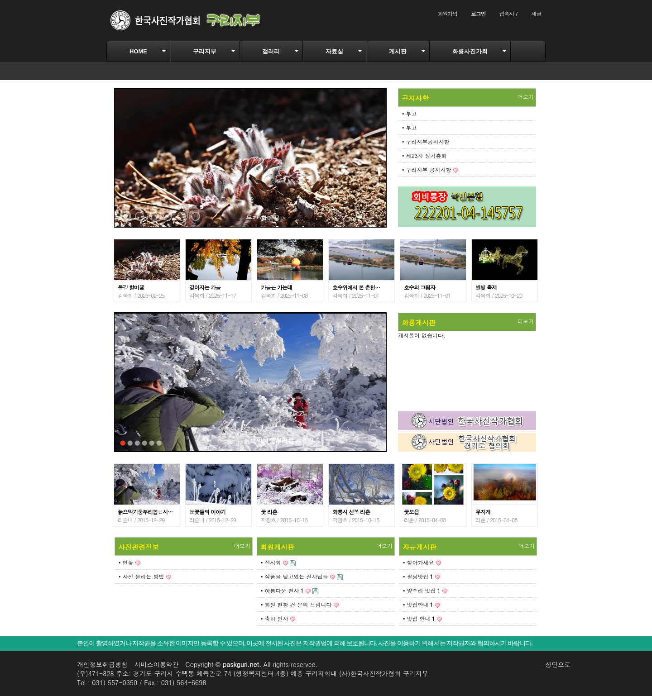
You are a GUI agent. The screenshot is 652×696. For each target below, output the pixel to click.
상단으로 (557, 664)
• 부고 (409, 113)
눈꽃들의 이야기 (207, 511)
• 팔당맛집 (418, 576)
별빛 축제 (486, 287)
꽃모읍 (411, 511)
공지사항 (415, 98)
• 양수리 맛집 (422, 590)
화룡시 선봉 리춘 (351, 511)
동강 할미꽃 (263, 218)
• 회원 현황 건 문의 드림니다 (296, 604)
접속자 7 (508, 13)
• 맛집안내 (418, 604)
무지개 (482, 511)
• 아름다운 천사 (282, 590)
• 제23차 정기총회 (424, 155)
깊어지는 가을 (205, 287)
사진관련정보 (138, 547)
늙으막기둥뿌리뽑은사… (145, 511)
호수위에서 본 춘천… (356, 287)
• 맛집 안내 (419, 618)
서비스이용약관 (156, 664)
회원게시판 (277, 547)
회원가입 (447, 13)
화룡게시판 (419, 322)
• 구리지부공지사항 (426, 141)
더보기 (526, 96)
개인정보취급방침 (102, 664)
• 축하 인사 (274, 618)
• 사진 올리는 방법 (141, 576)
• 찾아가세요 (418, 562)
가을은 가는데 (276, 287)
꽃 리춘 (269, 511)
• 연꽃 (126, 562)
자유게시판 (419, 547)
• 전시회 (271, 562)
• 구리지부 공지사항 (426, 169)
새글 (536, 13)
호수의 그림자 (419, 287)
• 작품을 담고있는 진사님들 (294, 576)
